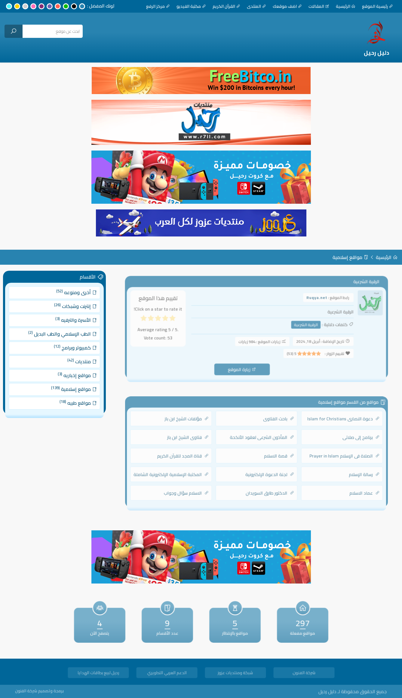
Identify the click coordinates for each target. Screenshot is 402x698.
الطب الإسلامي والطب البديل (61, 337)
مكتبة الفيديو (191, 6)
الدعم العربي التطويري (166, 673)
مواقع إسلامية (350, 257)
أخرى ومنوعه (73, 301)
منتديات (78, 360)
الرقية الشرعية (302, 325)
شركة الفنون (303, 673)
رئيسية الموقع (377, 6)
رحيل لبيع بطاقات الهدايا (98, 673)
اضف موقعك (287, 6)
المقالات (318, 6)
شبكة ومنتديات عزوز (235, 673)
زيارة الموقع (243, 367)
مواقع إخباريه (74, 372)
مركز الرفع (158, 6)
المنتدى (256, 6)
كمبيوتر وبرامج (72, 348)
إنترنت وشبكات (72, 313)
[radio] (179, 321)
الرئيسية (345, 6)
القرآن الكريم (226, 6)
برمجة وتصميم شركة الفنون (50, 691)
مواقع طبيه (75, 396)
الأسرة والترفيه (73, 325)
